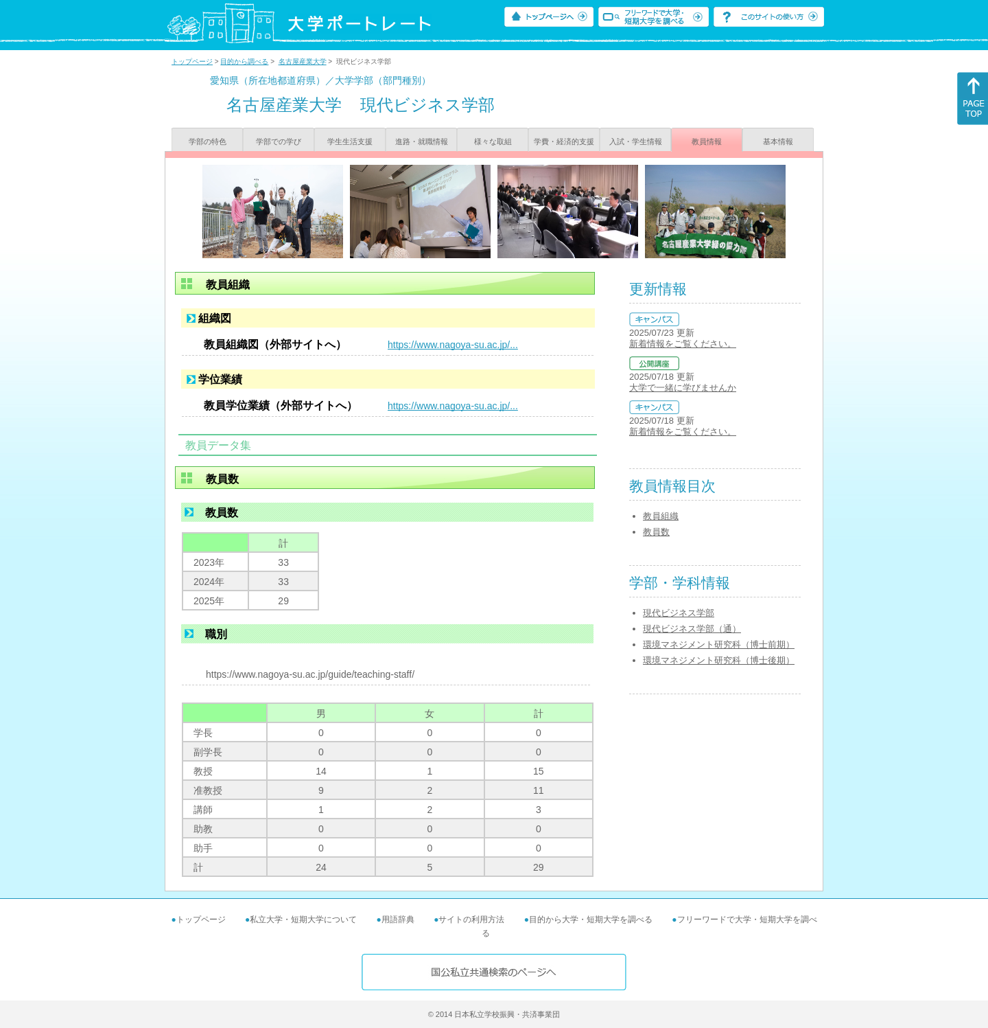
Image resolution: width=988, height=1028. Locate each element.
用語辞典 (397, 919)
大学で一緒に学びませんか (682, 387)
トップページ (192, 61)
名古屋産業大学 (303, 61)
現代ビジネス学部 (678, 613)
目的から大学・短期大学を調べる (590, 919)
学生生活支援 (350, 141)
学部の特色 (207, 141)
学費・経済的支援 (564, 141)
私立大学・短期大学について (303, 919)
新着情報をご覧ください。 (682, 344)
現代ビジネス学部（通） (692, 629)
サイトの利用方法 (471, 919)
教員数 (656, 532)
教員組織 (661, 516)
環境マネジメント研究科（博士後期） (719, 660)
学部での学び (278, 141)
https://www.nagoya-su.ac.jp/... (453, 344)
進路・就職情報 (421, 141)
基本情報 (778, 141)
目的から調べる (244, 61)
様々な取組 (493, 141)
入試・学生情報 (635, 141)
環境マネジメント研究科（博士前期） (719, 644)
